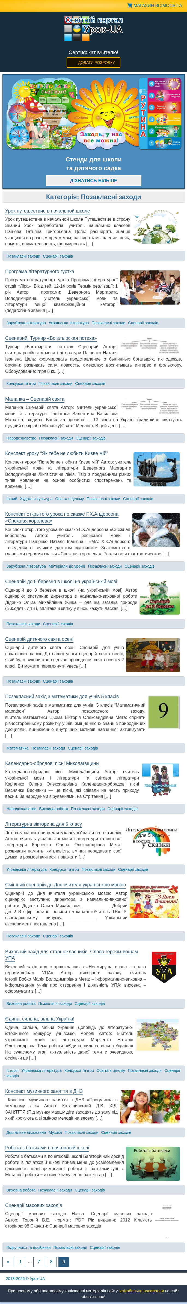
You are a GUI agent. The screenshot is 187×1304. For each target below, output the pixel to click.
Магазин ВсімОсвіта (154, 5)
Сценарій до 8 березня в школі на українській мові (61, 581)
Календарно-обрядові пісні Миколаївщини (52, 763)
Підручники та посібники (29, 1247)
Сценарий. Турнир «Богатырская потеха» (51, 338)
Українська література (69, 323)
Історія (13, 1070)
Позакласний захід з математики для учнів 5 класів (62, 696)
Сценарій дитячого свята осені (39, 639)
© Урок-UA (25, 1278)
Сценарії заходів (58, 256)
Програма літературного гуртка (39, 271)
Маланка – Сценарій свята (34, 399)
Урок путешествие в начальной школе (47, 211)
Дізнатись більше (93, 180)
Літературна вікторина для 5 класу (43, 824)
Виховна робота (53, 809)
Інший (12, 499)
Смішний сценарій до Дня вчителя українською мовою (65, 884)
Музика (55, 1132)
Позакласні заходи (23, 256)
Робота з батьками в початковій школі (47, 1147)
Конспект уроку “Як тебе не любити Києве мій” (56, 453)
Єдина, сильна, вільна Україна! (39, 1019)
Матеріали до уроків (67, 566)
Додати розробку (96, 62)
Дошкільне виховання (26, 1132)
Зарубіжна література (26, 323)
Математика (18, 748)
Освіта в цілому (69, 499)
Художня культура (36, 499)
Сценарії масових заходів (33, 1205)
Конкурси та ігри (21, 383)
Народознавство (22, 438)
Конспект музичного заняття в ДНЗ (44, 1091)
